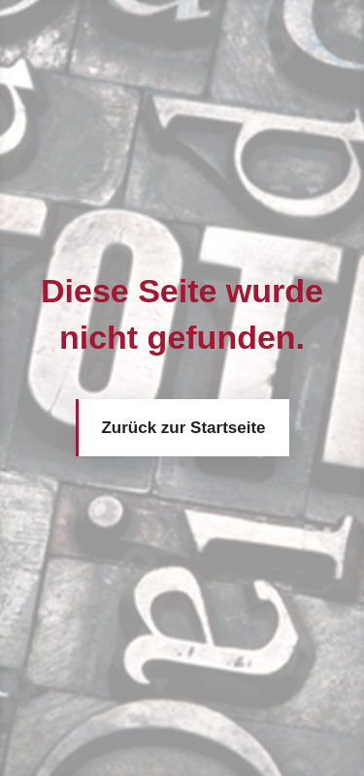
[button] (35, 741)
